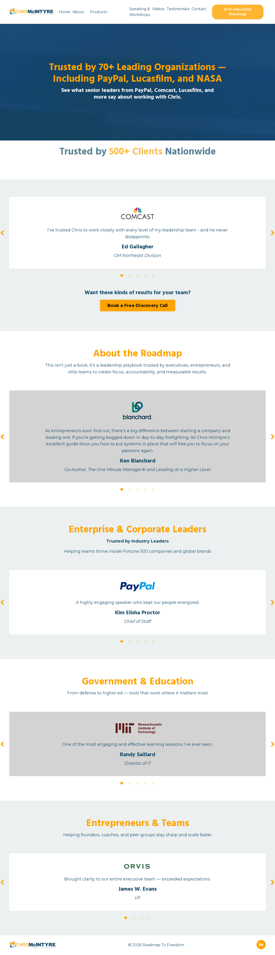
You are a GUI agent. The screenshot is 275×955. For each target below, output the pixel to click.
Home (64, 12)
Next (272, 232)
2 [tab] (129, 275)
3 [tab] (137, 275)
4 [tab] (145, 275)
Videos (158, 9)
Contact (198, 9)
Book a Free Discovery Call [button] (137, 305)
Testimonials (177, 9)
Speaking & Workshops (139, 12)
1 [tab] (121, 275)
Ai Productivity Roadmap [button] (237, 11)
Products (98, 12)
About (78, 12)
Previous (2, 232)
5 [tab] (153, 275)
